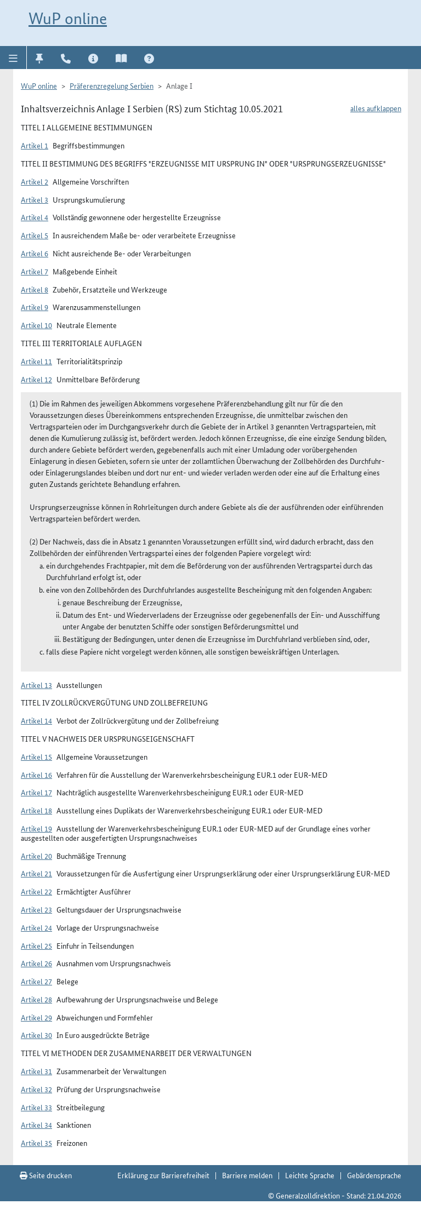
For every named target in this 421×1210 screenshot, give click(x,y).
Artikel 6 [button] (34, 253)
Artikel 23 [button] (36, 909)
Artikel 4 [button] (34, 216)
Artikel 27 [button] (36, 981)
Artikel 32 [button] (36, 1088)
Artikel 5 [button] (34, 235)
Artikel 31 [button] (36, 1070)
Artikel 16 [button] (36, 774)
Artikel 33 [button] (36, 1107)
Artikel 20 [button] (36, 855)
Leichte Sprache (309, 1174)
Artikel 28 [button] (36, 999)
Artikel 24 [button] (36, 927)
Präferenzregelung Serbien (111, 85)
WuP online (68, 18)
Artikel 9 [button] (34, 306)
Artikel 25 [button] (36, 945)
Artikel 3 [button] (34, 199)
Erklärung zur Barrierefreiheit (163, 1174)
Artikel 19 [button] (36, 828)
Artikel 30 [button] (36, 1034)
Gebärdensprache (374, 1174)
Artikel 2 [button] (34, 181)
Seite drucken (46, 1174)
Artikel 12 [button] (36, 379)
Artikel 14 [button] (36, 720)
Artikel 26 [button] (36, 962)
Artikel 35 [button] (36, 1142)
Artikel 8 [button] (34, 289)
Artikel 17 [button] (36, 792)
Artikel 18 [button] (36, 810)
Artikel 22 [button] (36, 891)
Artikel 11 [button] (36, 360)
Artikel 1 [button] (34, 145)
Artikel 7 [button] (34, 271)
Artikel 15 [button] (36, 756)
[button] (13, 57)
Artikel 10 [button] (36, 324)
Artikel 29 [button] (36, 1017)
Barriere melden (247, 1174)
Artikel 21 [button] (36, 873)
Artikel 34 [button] (36, 1124)
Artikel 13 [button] (36, 684)
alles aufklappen (375, 107)
